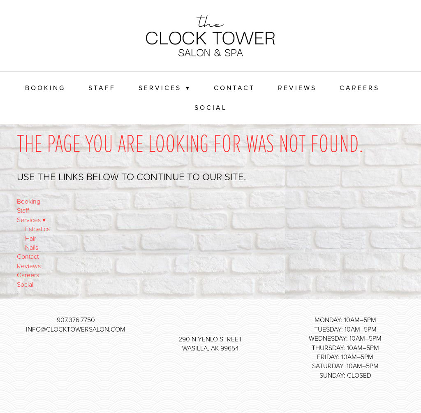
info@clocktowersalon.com (75, 329)
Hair (30, 238)
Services (165, 87)
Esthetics (37, 228)
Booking (45, 87)
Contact (234, 87)
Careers (359, 87)
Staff (102, 87)
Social (210, 107)
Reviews (297, 87)
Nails (31, 247)
